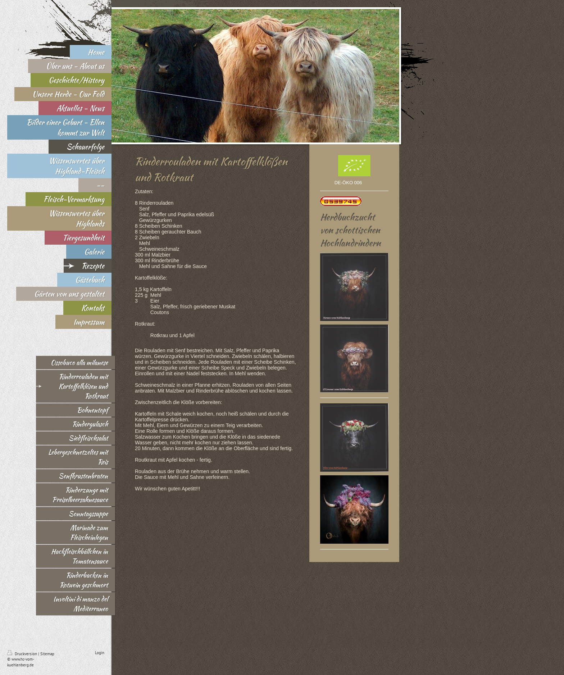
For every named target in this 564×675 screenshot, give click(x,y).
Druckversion (22, 653)
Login (99, 652)
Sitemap (47, 653)
